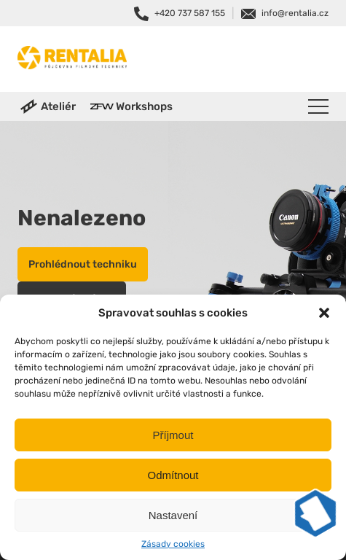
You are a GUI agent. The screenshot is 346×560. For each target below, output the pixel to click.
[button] (324, 313)
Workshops (144, 106)
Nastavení (173, 515)
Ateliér (58, 106)
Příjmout (173, 435)
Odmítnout (172, 475)
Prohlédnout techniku (82, 264)
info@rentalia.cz (295, 13)
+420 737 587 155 (189, 13)
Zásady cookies (173, 544)
